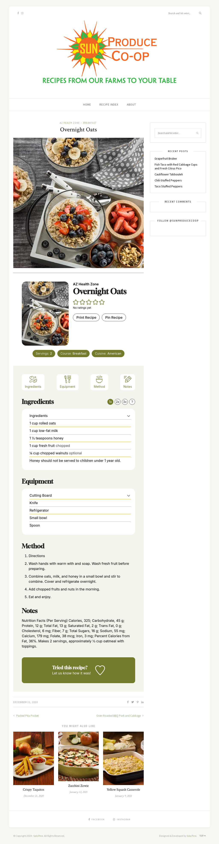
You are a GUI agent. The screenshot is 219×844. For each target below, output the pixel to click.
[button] (76, 302)
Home (87, 104)
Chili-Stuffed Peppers (168, 180)
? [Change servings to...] (132, 402)
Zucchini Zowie (78, 786)
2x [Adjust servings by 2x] (117, 402)
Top (203, 835)
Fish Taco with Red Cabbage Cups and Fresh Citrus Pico (176, 166)
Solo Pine (38, 835)
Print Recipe (86, 317)
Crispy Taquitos (33, 789)
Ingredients (33, 381)
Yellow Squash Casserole (123, 789)
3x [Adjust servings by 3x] (125, 402)
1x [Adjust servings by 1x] (110, 402)
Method (99, 381)
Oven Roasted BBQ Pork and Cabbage (120, 716)
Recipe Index (108, 104)
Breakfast (89, 122)
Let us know (62, 673)
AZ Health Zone (70, 122)
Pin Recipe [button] (114, 317)
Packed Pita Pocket (26, 716)
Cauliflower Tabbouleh (169, 174)
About (131, 104)
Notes (127, 381)
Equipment (67, 381)
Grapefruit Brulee (166, 158)
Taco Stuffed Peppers (168, 186)
